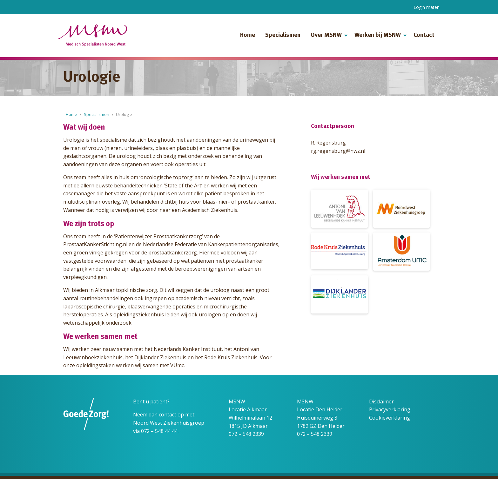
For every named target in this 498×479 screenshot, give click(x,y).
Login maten (427, 7)
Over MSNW (326, 35)
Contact (424, 35)
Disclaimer (381, 401)
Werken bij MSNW (377, 35)
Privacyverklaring (389, 409)
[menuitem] (247, 35)
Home (247, 35)
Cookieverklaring (389, 417)
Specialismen (282, 35)
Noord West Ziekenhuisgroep (168, 422)
